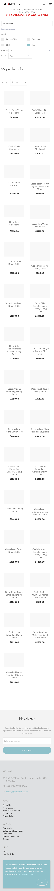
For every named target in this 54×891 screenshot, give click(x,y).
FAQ (5, 851)
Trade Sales (7, 833)
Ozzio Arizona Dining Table (14, 262)
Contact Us (7, 813)
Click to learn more (25, 874)
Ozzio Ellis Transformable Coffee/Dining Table (40, 307)
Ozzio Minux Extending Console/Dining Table (39, 470)
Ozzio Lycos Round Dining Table (14, 550)
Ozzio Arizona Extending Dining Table (14, 391)
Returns (6, 839)
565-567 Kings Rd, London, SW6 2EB (27, 9)
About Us (7, 805)
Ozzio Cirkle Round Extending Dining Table (14, 595)
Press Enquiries (9, 808)
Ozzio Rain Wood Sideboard (40, 225)
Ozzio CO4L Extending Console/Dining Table (14, 470)
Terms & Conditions (11, 836)
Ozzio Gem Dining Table (14, 510)
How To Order (8, 854)
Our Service (7, 828)
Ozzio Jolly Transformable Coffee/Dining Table (14, 350)
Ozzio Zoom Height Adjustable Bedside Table (40, 186)
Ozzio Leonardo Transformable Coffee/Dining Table (39, 553)
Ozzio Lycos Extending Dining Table (14, 635)
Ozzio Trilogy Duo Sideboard (39, 111)
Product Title (9, 39)
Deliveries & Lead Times (13, 831)
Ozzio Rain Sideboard (14, 223)
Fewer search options (9, 29)
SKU (5, 45)
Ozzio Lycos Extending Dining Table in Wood (40, 512)
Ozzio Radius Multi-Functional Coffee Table (40, 595)
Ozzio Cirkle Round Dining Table (14, 304)
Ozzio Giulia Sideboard (14, 147)
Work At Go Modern (11, 810)
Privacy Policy (8, 816)
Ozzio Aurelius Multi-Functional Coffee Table (40, 635)
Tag (31, 45)
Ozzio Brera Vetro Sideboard (14, 111)
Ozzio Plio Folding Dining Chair (39, 267)
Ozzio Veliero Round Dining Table (14, 430)
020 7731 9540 (29, 12)
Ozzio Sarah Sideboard (14, 183)
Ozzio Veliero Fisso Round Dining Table (40, 430)
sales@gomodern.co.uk (17, 791)
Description (34, 39)
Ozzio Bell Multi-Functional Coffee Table (14, 675)
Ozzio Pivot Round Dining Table (40, 390)
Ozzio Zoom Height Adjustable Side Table (40, 351)
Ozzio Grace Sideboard (40, 147)
